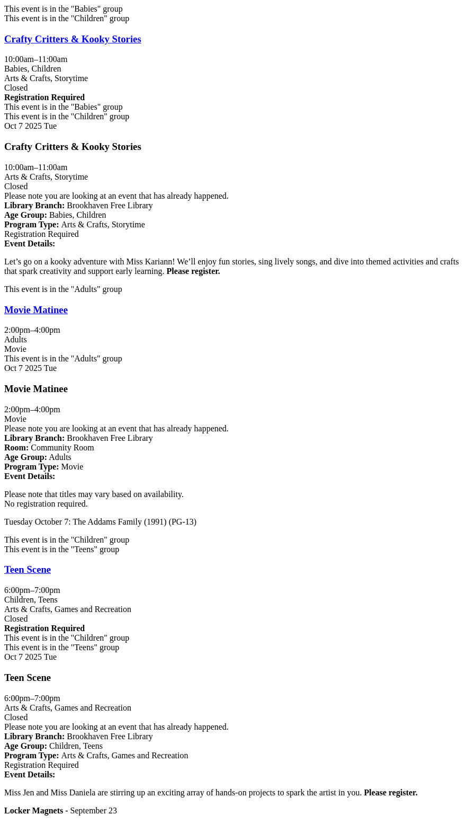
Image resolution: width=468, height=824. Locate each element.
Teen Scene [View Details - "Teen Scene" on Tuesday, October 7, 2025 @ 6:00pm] (27, 569)
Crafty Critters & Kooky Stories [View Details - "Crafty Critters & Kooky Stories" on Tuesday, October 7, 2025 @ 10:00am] (72, 39)
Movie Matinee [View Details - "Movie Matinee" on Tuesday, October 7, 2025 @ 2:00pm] (36, 309)
